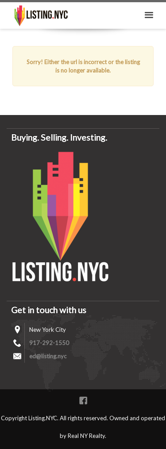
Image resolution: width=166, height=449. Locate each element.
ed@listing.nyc (47, 356)
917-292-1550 (49, 342)
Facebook (83, 400)
